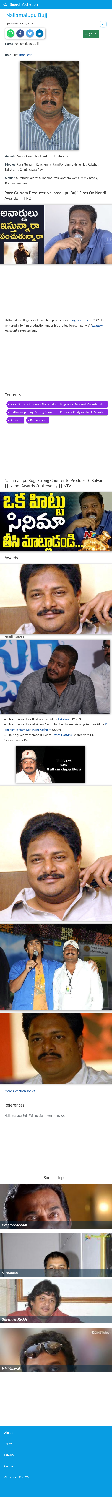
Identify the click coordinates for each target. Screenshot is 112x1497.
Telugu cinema (78, 320)
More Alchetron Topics (19, 1091)
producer (25, 55)
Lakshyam (64, 719)
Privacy (9, 1455)
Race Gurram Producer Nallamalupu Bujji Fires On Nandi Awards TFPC (56, 405)
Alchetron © (16, 1477)
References (37, 420)
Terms (8, 1444)
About (8, 1433)
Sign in (91, 34)
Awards (15, 420)
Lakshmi (97, 325)
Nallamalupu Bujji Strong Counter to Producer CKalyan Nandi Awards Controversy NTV (56, 412)
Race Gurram (63, 735)
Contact (9, 1466)
